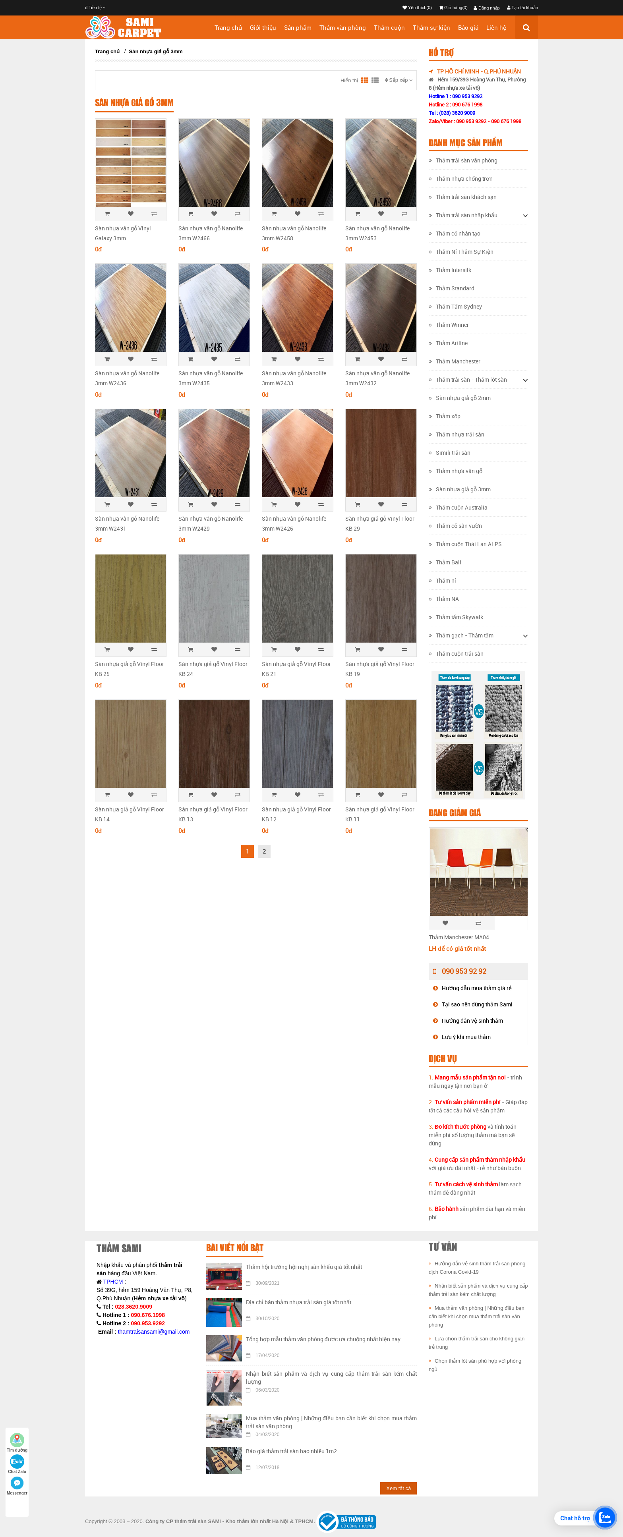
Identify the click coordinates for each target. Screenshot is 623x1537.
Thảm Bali (445, 562)
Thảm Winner (449, 324)
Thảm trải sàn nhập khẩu (463, 215)
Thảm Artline (448, 343)
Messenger (17, 1485)
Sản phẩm (298, 27)
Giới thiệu (263, 27)
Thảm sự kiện (431, 27)
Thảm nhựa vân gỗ (455, 471)
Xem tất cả (398, 1488)
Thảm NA (444, 598)
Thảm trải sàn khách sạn (463, 197)
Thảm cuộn (389, 27)
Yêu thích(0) (417, 7)
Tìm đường (17, 1442)
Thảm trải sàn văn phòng (463, 160)
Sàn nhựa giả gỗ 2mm (460, 398)
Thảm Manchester (454, 361)
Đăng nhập (487, 8)
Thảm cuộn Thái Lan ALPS (465, 544)
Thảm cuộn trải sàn (456, 653)
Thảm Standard (451, 288)
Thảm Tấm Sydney (455, 306)
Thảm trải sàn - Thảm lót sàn (468, 379)
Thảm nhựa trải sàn (456, 434)
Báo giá (468, 27)
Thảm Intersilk (450, 270)
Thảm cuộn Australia (458, 507)
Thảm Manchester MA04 (459, 937)
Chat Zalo (17, 1464)
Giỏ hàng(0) (453, 7)
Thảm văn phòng (342, 27)
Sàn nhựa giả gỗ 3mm (156, 51)
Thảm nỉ (442, 580)
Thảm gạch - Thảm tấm (461, 635)
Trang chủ (228, 27)
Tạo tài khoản (522, 7)
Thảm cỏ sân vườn (455, 525)
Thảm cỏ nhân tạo (454, 233)
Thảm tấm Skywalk (456, 617)
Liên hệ (496, 27)
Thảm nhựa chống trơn (461, 178)
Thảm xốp (444, 416)
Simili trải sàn (449, 452)
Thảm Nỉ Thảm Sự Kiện (461, 251)
